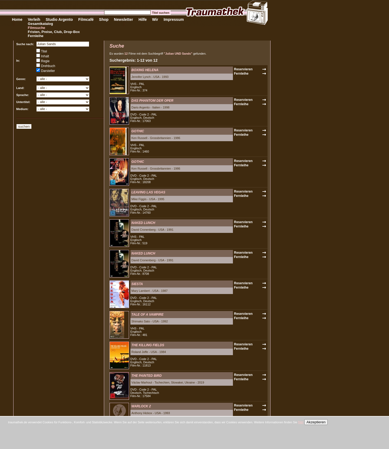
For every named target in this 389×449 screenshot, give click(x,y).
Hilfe (143, 19)
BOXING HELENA (145, 70)
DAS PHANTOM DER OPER (152, 101)
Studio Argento (59, 19)
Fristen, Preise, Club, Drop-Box (54, 32)
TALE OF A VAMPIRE (147, 314)
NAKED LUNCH (143, 223)
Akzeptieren (315, 422)
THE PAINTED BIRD (146, 376)
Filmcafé (86, 19)
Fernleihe (36, 36)
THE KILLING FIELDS (147, 345)
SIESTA (137, 284)
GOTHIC (137, 131)
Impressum (174, 19)
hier (301, 422)
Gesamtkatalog (40, 24)
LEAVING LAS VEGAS (148, 192)
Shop (103, 19)
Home (17, 19)
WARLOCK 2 (141, 406)
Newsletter (123, 19)
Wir (155, 19)
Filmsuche (36, 28)
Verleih (34, 19)
